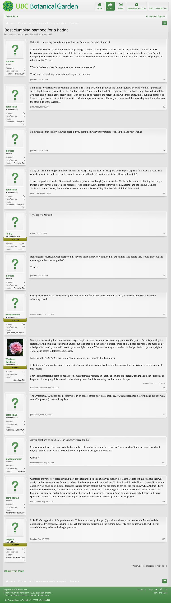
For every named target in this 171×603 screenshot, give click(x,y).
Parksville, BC (19, 74)
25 (24, 507)
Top (161, 593)
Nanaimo (21, 474)
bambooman (12, 500)
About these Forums (158, 8)
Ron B (9, 234)
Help (150, 593)
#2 (164, 124)
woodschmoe (13, 316)
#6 (164, 289)
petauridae (11, 106)
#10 (163, 473)
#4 (164, 208)
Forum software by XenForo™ (27, 596)
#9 (164, 434)
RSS (166, 593)
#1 (164, 79)
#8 (164, 390)
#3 (164, 163)
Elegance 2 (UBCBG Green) (15, 593)
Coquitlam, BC (19, 382)
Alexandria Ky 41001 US (15, 516)
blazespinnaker (14, 461)
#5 (164, 250)
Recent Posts (12, 16)
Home (156, 593)
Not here (21, 250)
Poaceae (20, 34)
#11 (163, 515)
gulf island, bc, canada (16, 334)
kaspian (10, 542)
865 (23, 374)
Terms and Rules (160, 596)
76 (24, 113)
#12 (163, 563)
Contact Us (141, 593)
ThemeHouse (43, 599)
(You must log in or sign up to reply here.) (149, 569)
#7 (164, 334)
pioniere (37, 34)
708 (23, 326)
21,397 (22, 244)
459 (23, 552)
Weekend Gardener (11, 362)
